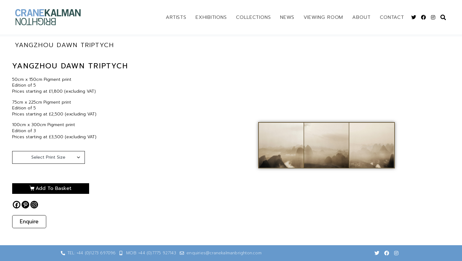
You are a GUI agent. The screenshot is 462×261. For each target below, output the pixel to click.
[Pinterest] (25, 204)
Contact (392, 17)
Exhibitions (211, 17)
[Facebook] (16, 204)
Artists (176, 17)
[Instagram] (34, 204)
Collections (253, 17)
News (287, 17)
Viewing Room (323, 17)
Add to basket (52, 188)
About (361, 17)
